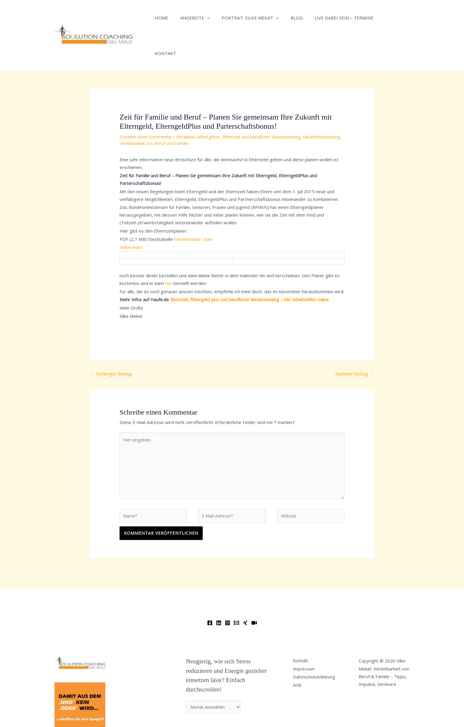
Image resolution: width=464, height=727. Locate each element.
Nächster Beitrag (353, 338)
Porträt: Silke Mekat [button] (242, 18)
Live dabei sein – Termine (330, 18)
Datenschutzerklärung (317, 648)
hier (169, 248)
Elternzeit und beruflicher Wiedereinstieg (271, 101)
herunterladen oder (195, 203)
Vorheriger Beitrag (112, 338)
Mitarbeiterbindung (139, 108)
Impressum (307, 638)
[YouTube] (254, 591)
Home (160, 18)
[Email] (236, 591)
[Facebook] (209, 591)
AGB (299, 657)
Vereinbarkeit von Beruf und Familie (197, 108)
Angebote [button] (190, 18)
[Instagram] (227, 591)
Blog (286, 18)
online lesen (132, 212)
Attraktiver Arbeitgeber (203, 101)
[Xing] (245, 591)
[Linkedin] (218, 591)
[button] (202, 18)
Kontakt (379, 18)
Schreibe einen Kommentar (147, 101)
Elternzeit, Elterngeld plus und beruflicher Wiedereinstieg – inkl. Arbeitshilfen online (254, 264)
